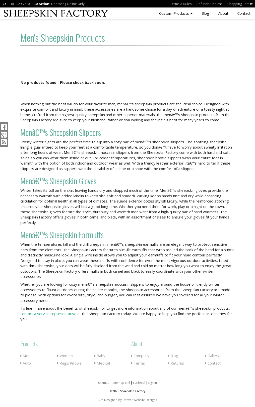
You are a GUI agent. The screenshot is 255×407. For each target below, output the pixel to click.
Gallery (212, 355)
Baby (99, 355)
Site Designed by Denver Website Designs (127, 400)
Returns (176, 363)
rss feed (139, 383)
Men (25, 355)
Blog (205, 13)
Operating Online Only (68, 3)
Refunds (209, 3)
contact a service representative (48, 313)
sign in (152, 383)
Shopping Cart (240, 3)
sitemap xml (121, 383)
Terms (181, 3)
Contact (244, 13)
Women (65, 355)
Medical (102, 363)
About (223, 13)
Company (140, 355)
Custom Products (175, 13)
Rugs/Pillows (69, 363)
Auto (25, 363)
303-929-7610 (20, 3)
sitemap (104, 383)
